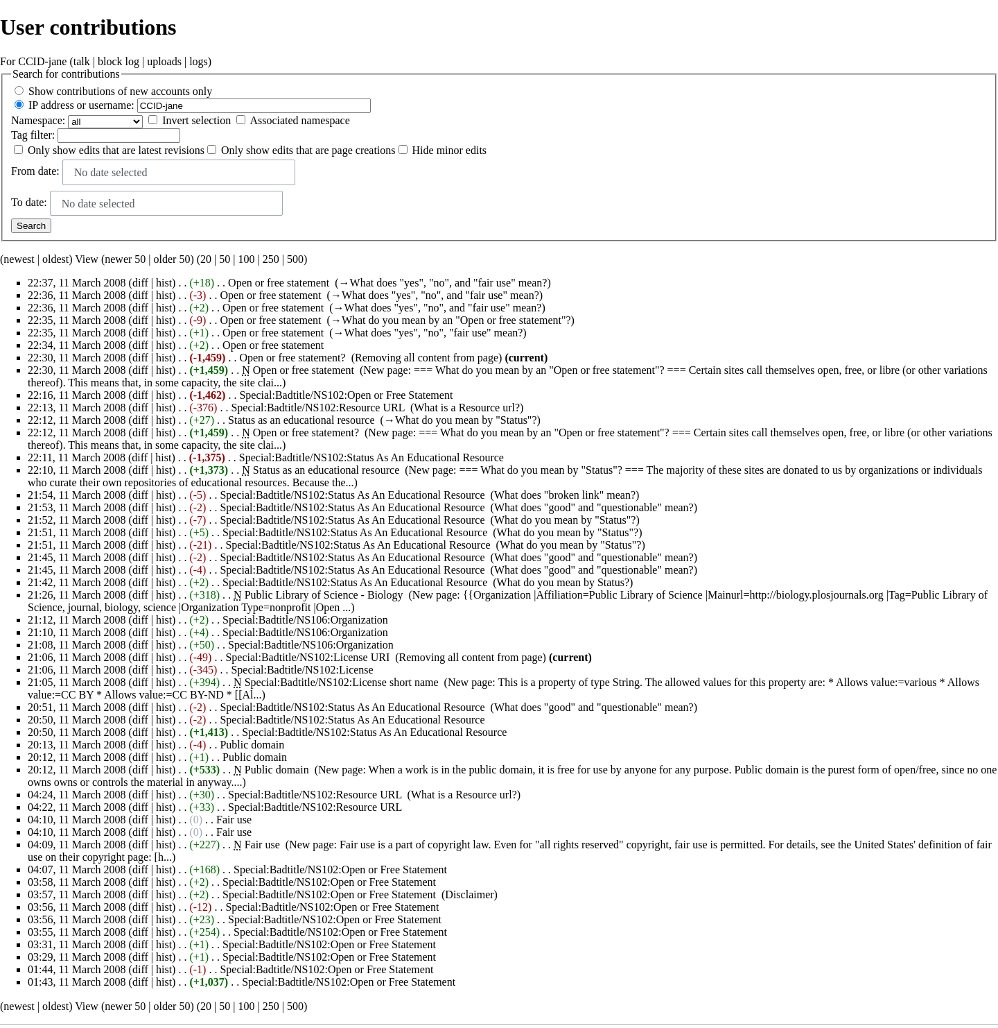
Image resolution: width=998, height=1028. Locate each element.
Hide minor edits (449, 150)
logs (198, 61)
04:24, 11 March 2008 (77, 794)
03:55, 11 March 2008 (77, 932)
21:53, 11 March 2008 (77, 507)
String (626, 682)
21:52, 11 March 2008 (77, 520)
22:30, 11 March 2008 (77, 357)
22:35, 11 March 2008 (77, 320)
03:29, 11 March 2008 (77, 957)
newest (18, 259)
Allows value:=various (886, 682)
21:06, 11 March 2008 (77, 657)
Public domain (252, 745)
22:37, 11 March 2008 (77, 283)
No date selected (111, 172)
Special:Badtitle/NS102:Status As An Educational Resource (371, 457)
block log (118, 61)
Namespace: (38, 120)
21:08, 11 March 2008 (77, 645)
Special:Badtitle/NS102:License (302, 670)
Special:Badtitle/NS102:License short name (342, 682)
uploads (164, 61)
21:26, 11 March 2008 (77, 595)
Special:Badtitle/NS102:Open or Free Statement (346, 395)
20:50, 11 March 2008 (77, 720)
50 (224, 259)
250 (271, 259)
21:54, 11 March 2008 (77, 495)
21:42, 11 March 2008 (77, 582)
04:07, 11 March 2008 (77, 869)
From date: (35, 171)
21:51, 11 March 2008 (77, 532)
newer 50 (125, 259)
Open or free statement (278, 283)
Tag (19, 135)
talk (81, 61)
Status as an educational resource (301, 420)
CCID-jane (42, 61)
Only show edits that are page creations (308, 150)
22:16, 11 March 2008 (77, 395)
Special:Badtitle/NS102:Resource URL (317, 407)
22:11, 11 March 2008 (76, 457)
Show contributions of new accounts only (120, 91)
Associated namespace (299, 120)
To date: (29, 202)
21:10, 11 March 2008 (77, 632)
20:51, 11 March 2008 (77, 707)
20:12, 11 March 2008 (77, 757)
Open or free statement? (292, 357)
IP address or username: (81, 105)
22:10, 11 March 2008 (77, 470)
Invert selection (196, 120)
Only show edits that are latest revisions (116, 150)
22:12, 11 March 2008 (77, 420)
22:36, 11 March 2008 (77, 295)
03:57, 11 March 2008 (77, 894)
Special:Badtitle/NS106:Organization (305, 620)
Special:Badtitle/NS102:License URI (307, 657)
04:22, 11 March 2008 (77, 807)
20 (205, 259)
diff (140, 283)
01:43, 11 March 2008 (77, 982)
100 (246, 259)
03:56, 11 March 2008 (77, 907)
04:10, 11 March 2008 (77, 819)
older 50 (172, 259)
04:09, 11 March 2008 (77, 844)
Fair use (234, 819)
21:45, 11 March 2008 (77, 557)
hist (164, 283)
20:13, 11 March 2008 (77, 745)
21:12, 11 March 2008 (77, 620)
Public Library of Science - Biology (324, 595)
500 (295, 259)
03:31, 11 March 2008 (77, 944)
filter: (33, 135)
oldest (55, 259)
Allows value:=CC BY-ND (164, 695)
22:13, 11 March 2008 (77, 407)
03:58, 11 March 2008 (77, 882)
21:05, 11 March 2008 (77, 682)
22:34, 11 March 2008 (77, 345)
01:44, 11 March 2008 (77, 969)
